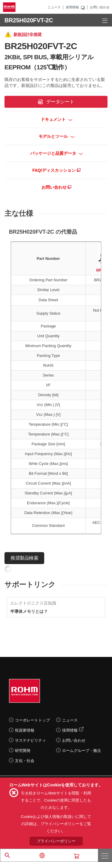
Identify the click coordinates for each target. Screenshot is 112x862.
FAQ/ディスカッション (56, 170)
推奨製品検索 (24, 557)
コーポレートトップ (32, 720)
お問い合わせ (100, 7)
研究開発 (22, 750)
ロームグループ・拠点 (81, 750)
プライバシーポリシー (56, 841)
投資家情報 (24, 730)
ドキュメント (57, 119)
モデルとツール (57, 136)
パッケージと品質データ (56, 153)
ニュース (54, 7)
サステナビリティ (30, 740)
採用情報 (72, 7)
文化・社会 (24, 760)
